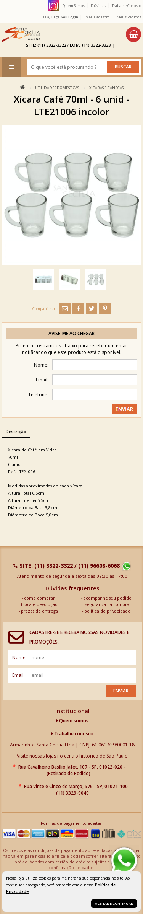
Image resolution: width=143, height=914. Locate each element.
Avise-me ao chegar (71, 333)
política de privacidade (107, 611)
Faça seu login (64, 17)
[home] (21, 34)
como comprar (39, 598)
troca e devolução (39, 604)
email (18, 675)
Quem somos (72, 720)
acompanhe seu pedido (108, 598)
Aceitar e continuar (114, 903)
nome (19, 657)
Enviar (121, 691)
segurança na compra (107, 604)
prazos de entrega (39, 611)
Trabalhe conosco (72, 733)
